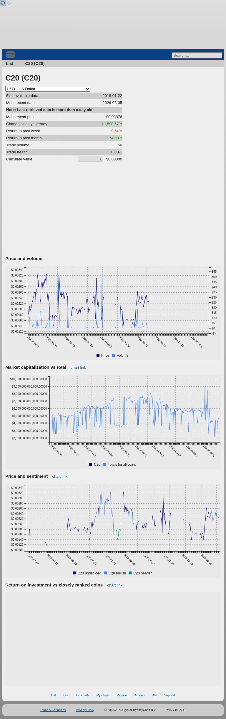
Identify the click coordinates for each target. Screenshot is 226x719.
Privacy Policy (85, 710)
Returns (122, 695)
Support (169, 695)
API (154, 695)
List (9, 63)
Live (65, 695)
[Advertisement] (113, 210)
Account (139, 695)
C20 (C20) (34, 63)
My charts (103, 695)
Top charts (82, 695)
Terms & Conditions (53, 710)
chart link (78, 367)
